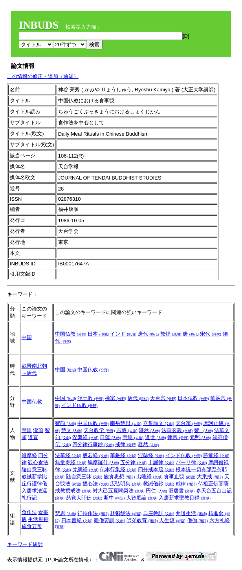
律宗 (178, 437)
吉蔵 (127, 430)
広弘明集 (125, 483)
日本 (98, 334)
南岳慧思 (125, 423)
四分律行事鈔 (93, 444)
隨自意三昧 (34, 469)
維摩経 (29, 455)
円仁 (156, 491)
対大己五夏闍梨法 (119, 491)
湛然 (149, 430)
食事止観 (179, 476)
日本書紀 (77, 520)
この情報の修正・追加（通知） (43, 76)
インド (123, 334)
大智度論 (142, 498)
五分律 (133, 462)
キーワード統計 (25, 544)
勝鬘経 (216, 455)
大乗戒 (210, 476)
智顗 (65, 423)
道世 (155, 437)
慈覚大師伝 (84, 498)
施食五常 (32, 526)
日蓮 (110, 437)
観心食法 (38, 462)
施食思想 (119, 476)
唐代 (148, 334)
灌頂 (38, 430)
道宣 (33, 437)
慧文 (71, 430)
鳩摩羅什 (103, 462)
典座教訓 (158, 513)
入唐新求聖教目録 (185, 498)
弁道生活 (191, 513)
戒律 (125, 444)
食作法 (29, 512)
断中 (114, 498)
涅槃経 (85, 437)
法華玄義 (177, 430)
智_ (203, 430)
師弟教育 (142, 520)
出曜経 (149, 476)
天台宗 (163, 398)
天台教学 (99, 430)
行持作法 (93, 513)
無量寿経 (70, 462)
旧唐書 (182, 491)
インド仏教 (79, 405)
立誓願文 (158, 423)
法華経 (68, 455)
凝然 (148, 444)
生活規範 (38, 519)
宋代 (210, 334)
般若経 (95, 455)
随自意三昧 (84, 476)
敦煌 (171, 334)
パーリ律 (191, 462)
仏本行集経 (118, 469)
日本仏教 (193, 398)
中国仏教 (70, 334)
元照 (200, 437)
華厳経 (123, 455)
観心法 (95, 483)
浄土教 (90, 398)
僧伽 (197, 520)
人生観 (172, 520)
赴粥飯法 (125, 513)
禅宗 (115, 398)
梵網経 (85, 469)
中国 (27, 337)
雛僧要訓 (109, 520)
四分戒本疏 (156, 469)
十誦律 (161, 462)
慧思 (27, 430)
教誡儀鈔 (158, 483)
